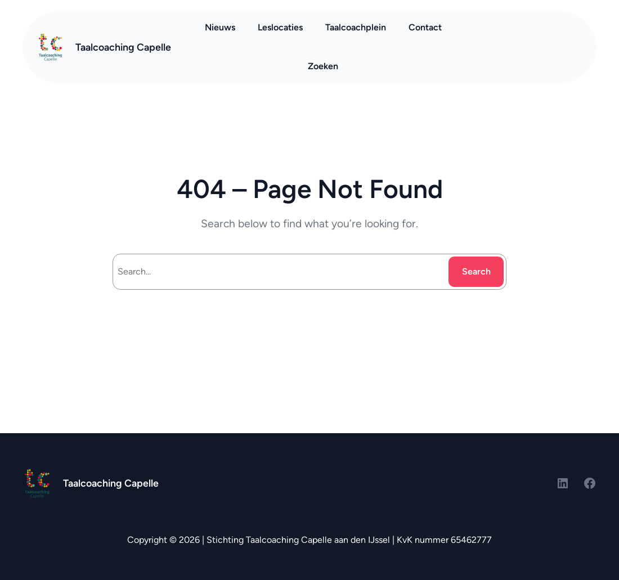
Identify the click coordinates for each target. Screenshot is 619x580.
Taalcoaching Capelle (123, 47)
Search (476, 271)
